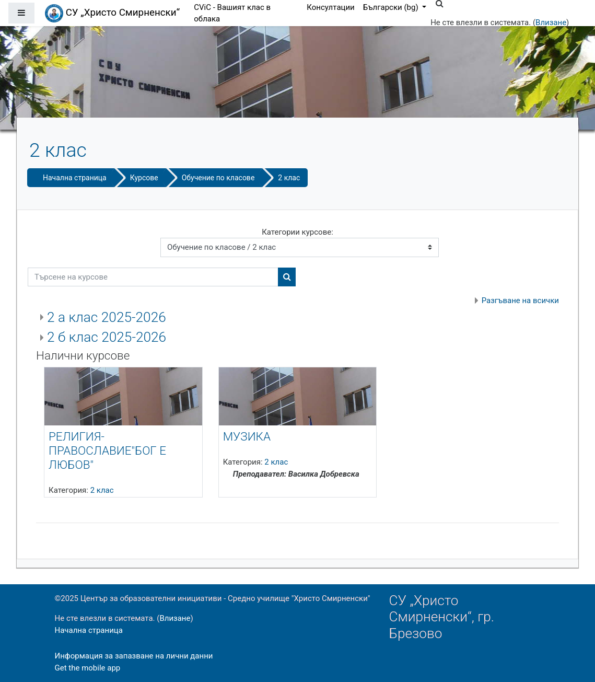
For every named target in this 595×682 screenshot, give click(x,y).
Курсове (144, 178)
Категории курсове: (297, 232)
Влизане (550, 22)
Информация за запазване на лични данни (134, 656)
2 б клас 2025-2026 (106, 337)
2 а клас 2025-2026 (106, 317)
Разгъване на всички (520, 300)
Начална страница (75, 178)
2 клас (289, 178)
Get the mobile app (88, 668)
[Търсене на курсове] (153, 277)
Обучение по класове (218, 178)
